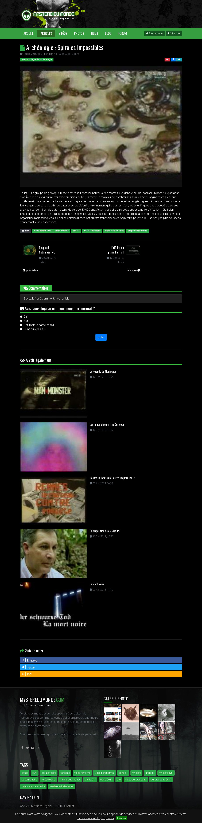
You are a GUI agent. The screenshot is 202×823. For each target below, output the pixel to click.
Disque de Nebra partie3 (47, 249)
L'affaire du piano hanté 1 (116, 249)
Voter (101, 337)
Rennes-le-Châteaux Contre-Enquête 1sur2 (112, 478)
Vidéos (63, 33)
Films (94, 33)
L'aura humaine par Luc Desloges (107, 424)
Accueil (30, 33)
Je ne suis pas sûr (34, 329)
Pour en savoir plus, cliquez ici (95, 818)
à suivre (133, 270)
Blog (108, 33)
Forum (122, 33)
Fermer (121, 818)
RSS (27, 674)
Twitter (28, 667)
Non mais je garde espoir (39, 325)
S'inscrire (173, 33)
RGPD (58, 806)
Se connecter (154, 33)
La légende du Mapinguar (103, 371)
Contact (69, 806)
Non (26, 320)
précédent (31, 270)
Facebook (29, 660)
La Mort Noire (97, 584)
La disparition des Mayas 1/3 (105, 531)
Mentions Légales (42, 806)
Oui (25, 316)
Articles (46, 33)
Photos (79, 33)
